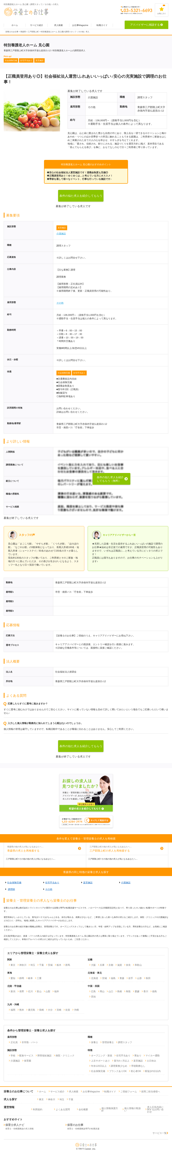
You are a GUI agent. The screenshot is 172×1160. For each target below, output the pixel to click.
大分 (50, 1009)
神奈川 (22, 965)
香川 (145, 991)
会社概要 (83, 1109)
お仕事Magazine (80, 25)
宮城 (104, 978)
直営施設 (62, 228)
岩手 (130, 978)
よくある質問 (63, 1109)
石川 (30, 991)
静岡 (21, 978)
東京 (13, 965)
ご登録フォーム (128, 1091)
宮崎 (59, 1009)
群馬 (67, 965)
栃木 (59, 965)
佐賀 (67, 1009)
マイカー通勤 (152, 1055)
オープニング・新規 (101, 1055)
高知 (93, 996)
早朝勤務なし (138, 1066)
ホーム (14, 25)
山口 (111, 991)
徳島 (154, 991)
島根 (119, 991)
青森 (122, 978)
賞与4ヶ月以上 (121, 1060)
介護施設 (61, 233)
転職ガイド (102, 25)
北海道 (94, 978)
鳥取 (128, 991)
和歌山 (138, 965)
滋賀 (119, 965)
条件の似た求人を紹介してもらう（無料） (80, 198)
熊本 (21, 1009)
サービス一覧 (160, 1133)
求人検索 (58, 25)
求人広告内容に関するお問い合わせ (155, 1109)
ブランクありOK (118, 1071)
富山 (39, 991)
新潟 (13, 991)
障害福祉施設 (44, 1055)
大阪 (93, 965)
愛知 (13, 978)
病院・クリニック (65, 1055)
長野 (21, 991)
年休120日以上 (99, 1066)
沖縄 (76, 1009)
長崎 (41, 1009)
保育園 (27, 1060)
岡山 (102, 991)
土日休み (151, 1060)
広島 (93, 991)
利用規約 (37, 1109)
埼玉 (32, 965)
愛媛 (137, 991)
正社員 (14, 1042)
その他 (59, 303)
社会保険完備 (64, 373)
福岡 (13, 1009)
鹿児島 (31, 1009)
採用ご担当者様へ (150, 1091)
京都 (111, 965)
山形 (139, 978)
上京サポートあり (100, 1060)
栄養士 (94, 1042)
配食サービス (26, 1055)
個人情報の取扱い (132, 1109)
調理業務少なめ (119, 1066)
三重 (39, 978)
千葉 (41, 965)
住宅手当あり (79, 373)
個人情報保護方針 (109, 1109)
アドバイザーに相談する (146, 24)
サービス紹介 (36, 25)
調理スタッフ (125, 1042)
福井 (56, 991)
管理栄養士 (108, 1042)
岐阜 (30, 978)
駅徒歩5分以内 (153, 1071)
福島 (113, 978)
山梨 (48, 991)
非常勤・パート (30, 1042)
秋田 (148, 978)
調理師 (11, 889)
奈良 (128, 965)
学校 (13, 1055)
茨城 (50, 965)
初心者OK (136, 1071)
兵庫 (102, 965)
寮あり (137, 1055)
